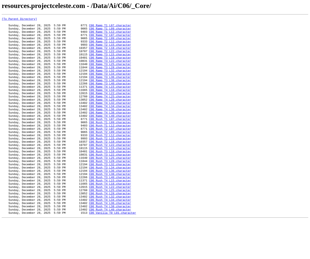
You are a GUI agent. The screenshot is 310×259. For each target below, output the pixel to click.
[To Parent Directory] (19, 19)
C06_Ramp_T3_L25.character (110, 74)
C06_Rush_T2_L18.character (110, 167)
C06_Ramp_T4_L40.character (110, 136)
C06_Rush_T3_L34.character (110, 198)
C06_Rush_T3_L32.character (110, 194)
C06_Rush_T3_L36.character (110, 202)
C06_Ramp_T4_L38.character (110, 132)
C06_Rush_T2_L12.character (110, 159)
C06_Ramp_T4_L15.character (110, 101)
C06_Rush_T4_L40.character (110, 248)
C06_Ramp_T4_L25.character (110, 112)
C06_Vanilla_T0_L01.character (112, 252)
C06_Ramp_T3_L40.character (110, 97)
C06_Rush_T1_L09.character (110, 143)
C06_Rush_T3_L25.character (110, 186)
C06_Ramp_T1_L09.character (110, 31)
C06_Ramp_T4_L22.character (110, 109)
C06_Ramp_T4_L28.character (110, 116)
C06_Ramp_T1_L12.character (110, 35)
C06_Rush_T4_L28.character (110, 229)
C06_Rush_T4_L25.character (110, 225)
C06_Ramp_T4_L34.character (110, 124)
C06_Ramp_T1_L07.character (110, 27)
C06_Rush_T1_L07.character (110, 140)
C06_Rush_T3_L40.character (110, 209)
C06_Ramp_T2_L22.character (110, 58)
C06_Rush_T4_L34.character (110, 237)
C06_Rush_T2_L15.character (110, 163)
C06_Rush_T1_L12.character (110, 147)
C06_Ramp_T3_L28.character (110, 78)
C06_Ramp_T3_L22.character (110, 70)
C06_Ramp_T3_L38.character (110, 93)
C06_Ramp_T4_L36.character (110, 128)
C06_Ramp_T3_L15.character (110, 62)
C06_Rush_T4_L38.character (110, 244)
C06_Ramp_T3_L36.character (110, 89)
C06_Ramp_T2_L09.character (110, 43)
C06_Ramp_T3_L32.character (110, 81)
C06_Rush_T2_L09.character (110, 155)
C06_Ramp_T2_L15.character (110, 50)
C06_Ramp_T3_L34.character (110, 85)
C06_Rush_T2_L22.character (110, 171)
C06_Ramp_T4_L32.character (110, 120)
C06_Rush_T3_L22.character (110, 182)
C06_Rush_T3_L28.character (110, 190)
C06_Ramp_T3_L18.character (110, 66)
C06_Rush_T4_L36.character (110, 240)
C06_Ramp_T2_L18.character (110, 54)
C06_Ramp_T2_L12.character (110, 46)
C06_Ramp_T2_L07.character (110, 39)
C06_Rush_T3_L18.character (110, 178)
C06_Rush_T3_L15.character (110, 174)
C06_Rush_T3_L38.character (110, 206)
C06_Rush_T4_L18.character (110, 217)
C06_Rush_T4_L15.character (110, 213)
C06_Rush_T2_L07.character (110, 151)
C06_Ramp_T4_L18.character (110, 105)
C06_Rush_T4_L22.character (110, 221)
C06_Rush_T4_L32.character (110, 233)
